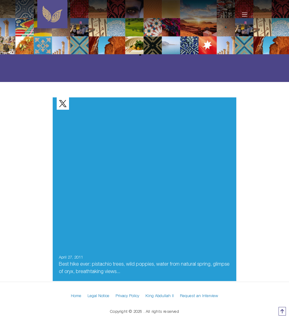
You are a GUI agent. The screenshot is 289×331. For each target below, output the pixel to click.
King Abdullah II (159, 295)
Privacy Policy (127, 295)
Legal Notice (98, 295)
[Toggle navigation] (245, 14)
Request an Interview (199, 295)
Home (76, 295)
